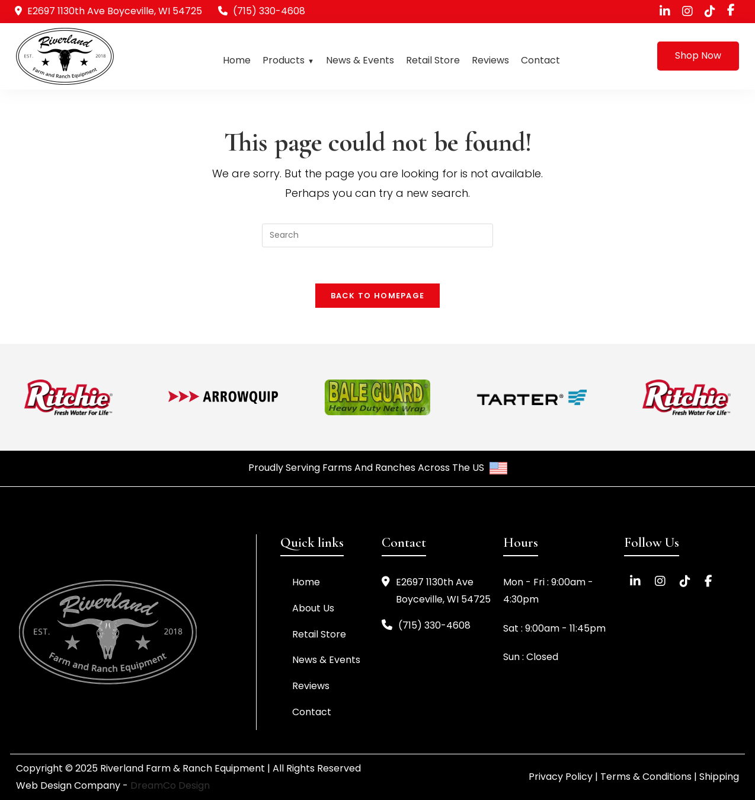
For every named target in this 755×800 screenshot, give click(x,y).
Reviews (490, 60)
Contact (540, 60)
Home (237, 60)
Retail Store (433, 60)
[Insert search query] (377, 235)
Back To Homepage (378, 295)
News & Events (360, 60)
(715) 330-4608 (269, 11)
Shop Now (698, 55)
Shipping (719, 776)
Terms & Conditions (646, 776)
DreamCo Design (170, 785)
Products (284, 60)
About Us (313, 608)
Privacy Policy (561, 776)
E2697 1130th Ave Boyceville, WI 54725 (436, 591)
